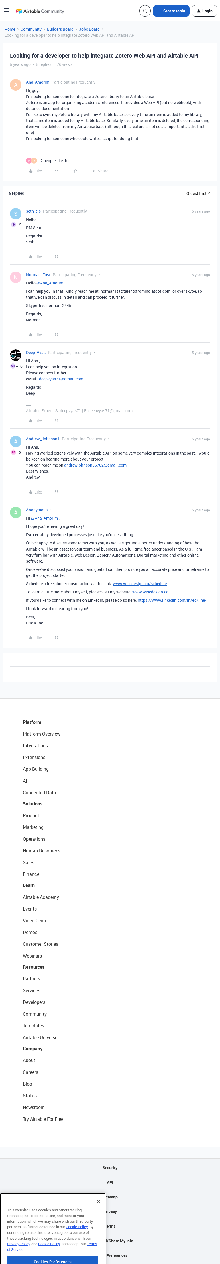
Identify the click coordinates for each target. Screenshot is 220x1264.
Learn (29, 885)
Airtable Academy (41, 897)
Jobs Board (89, 29)
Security (110, 1167)
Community (31, 29)
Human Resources (41, 851)
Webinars (32, 956)
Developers (34, 1002)
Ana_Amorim (37, 82)
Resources (33, 967)
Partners (31, 979)
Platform (32, 722)
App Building (36, 769)
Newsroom (34, 1107)
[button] (6, 12)
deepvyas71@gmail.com (61, 379)
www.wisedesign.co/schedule (140, 583)
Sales (28, 862)
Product (31, 815)
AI (25, 781)
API (110, 1182)
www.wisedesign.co (150, 592)
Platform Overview (41, 734)
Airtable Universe (40, 1037)
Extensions (34, 757)
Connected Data (39, 792)
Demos (30, 932)
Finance (31, 874)
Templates (33, 1026)
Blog (27, 1084)
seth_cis (33, 211)
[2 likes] (48, 161)
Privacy (110, 1211)
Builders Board (60, 29)
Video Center (36, 920)
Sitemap (110, 1197)
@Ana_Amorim (49, 283)
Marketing (33, 827)
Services (31, 990)
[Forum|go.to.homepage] (39, 11)
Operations (34, 839)
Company (32, 1048)
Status (30, 1095)
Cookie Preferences (110, 1255)
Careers (30, 1072)
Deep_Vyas (36, 352)
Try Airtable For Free (43, 1119)
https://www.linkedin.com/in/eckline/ (172, 600)
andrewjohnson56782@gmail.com (95, 465)
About (29, 1060)
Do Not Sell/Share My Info (110, 1240)
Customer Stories (40, 944)
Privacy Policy (18, 1256)
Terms (110, 1226)
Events (30, 909)
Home (10, 29)
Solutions (32, 804)
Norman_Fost (38, 274)
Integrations (35, 745)
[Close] (98, 1214)
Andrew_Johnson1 (43, 438)
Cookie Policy (77, 1240)
